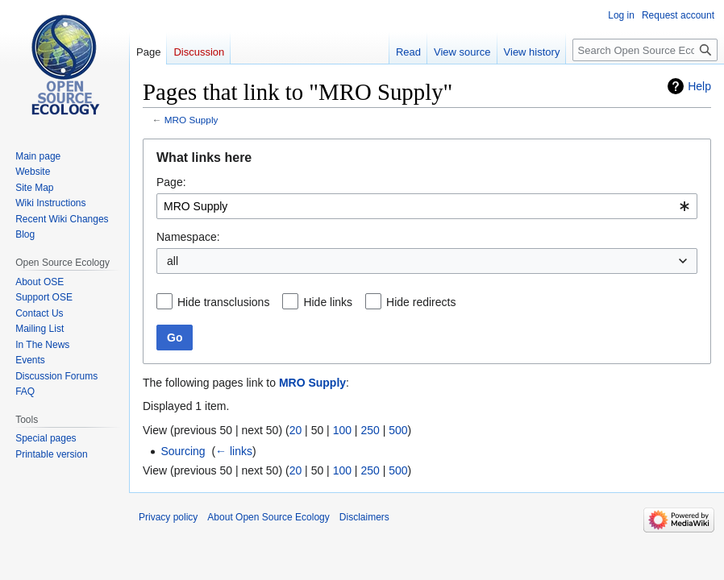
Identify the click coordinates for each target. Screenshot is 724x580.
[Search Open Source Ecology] (645, 50)
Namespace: (188, 236)
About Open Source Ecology (268, 517)
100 (342, 430)
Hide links (327, 302)
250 (369, 430)
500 (398, 430)
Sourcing (182, 451)
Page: (171, 182)
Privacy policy (168, 517)
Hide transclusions (223, 302)
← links (233, 451)
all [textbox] (172, 261)
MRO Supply (191, 119)
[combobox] (426, 206)
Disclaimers (364, 517)
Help (699, 86)
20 (295, 430)
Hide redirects (421, 302)
